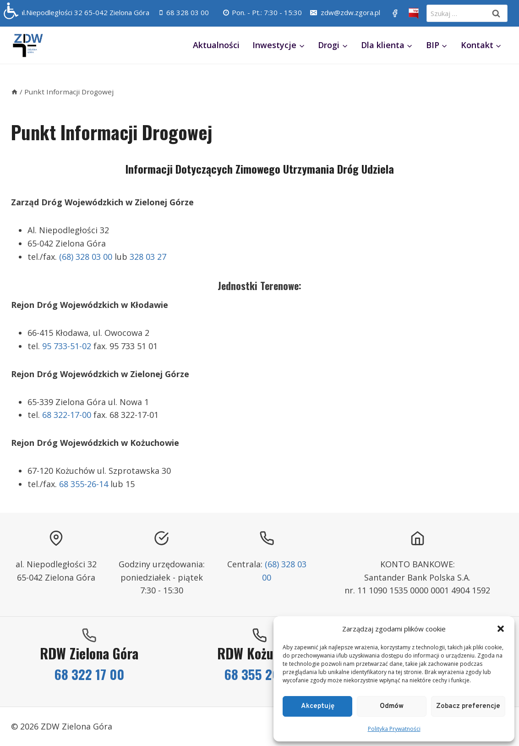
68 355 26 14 (259, 674)
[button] (500, 628)
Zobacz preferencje (468, 706)
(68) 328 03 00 (85, 256)
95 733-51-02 (66, 345)
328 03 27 (148, 256)
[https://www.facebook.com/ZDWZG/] (395, 13)
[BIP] (413, 13)
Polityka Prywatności (394, 729)
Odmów (392, 706)
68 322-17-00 (66, 414)
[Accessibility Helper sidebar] (11, 11)
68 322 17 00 (89, 674)
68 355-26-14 (83, 483)
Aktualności (216, 44)
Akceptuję (317, 706)
